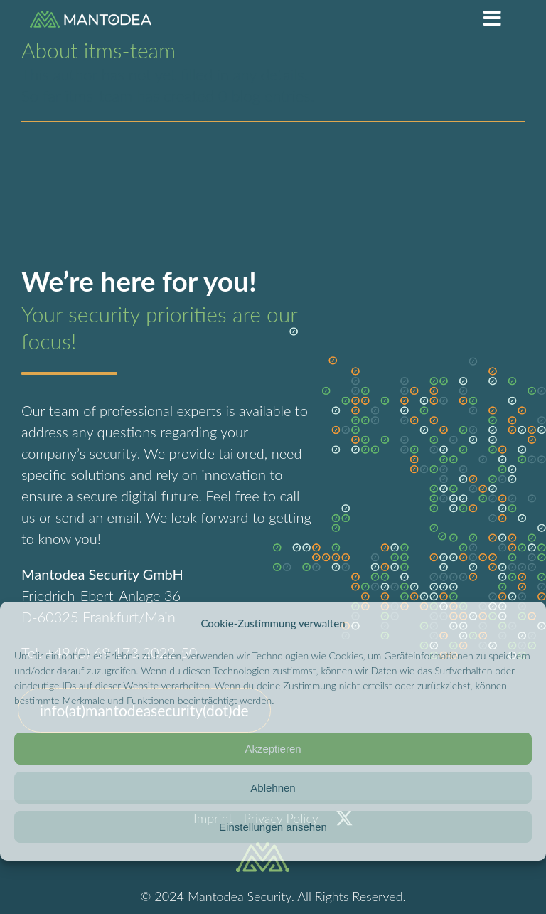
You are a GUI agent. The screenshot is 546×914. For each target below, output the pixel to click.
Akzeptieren (273, 749)
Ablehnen (272, 788)
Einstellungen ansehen (273, 827)
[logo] (90, 18)
